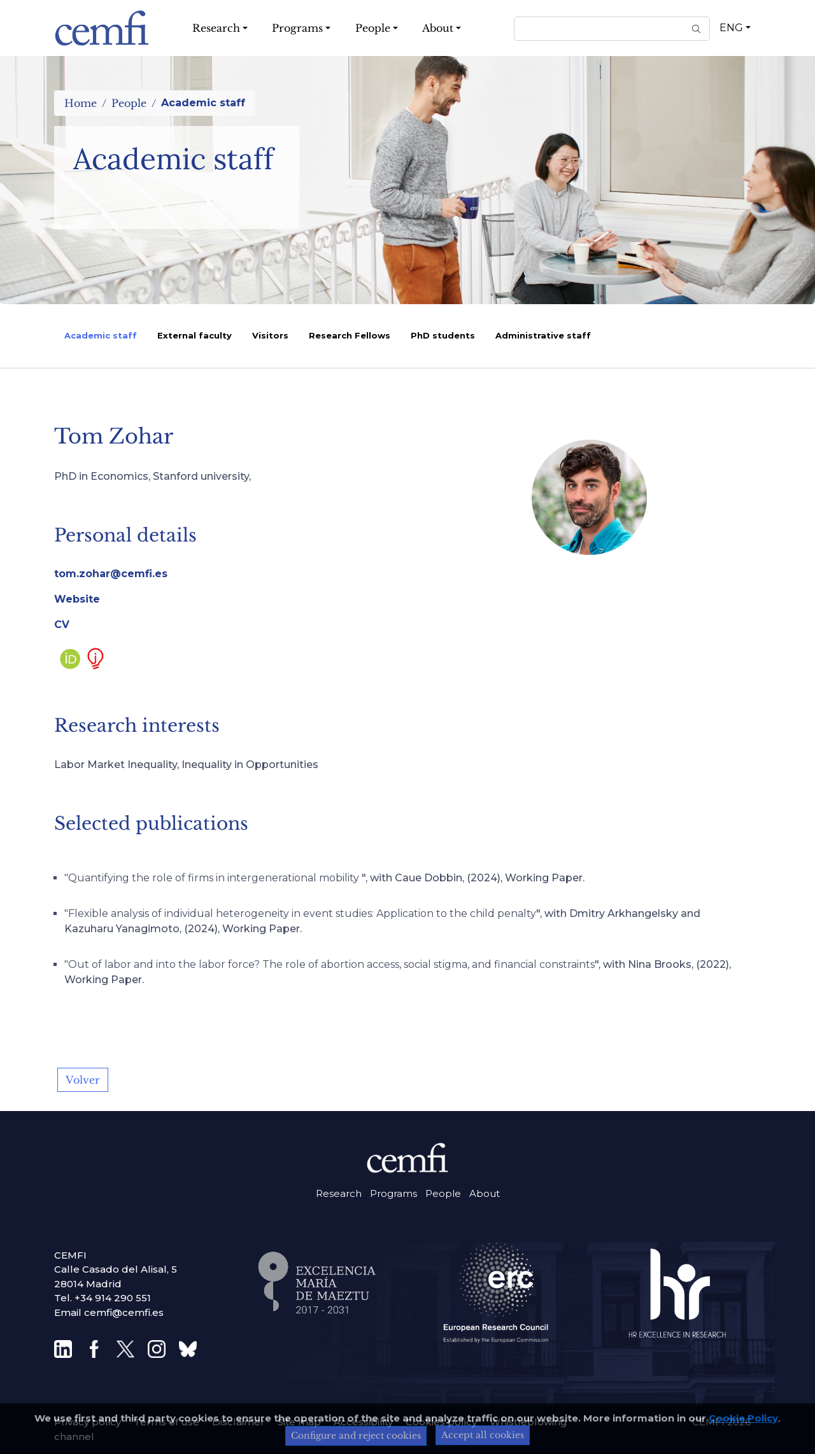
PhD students (443, 335)
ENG (731, 28)
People (128, 103)
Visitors (270, 335)
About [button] (437, 28)
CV (61, 625)
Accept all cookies (482, 1435)
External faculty (194, 335)
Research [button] (216, 28)
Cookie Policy (743, 1418)
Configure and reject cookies (356, 1435)
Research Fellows (349, 335)
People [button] (372, 28)
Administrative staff (543, 335)
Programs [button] (297, 28)
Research (339, 1193)
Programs (393, 1193)
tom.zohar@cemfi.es (110, 574)
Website (77, 599)
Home (80, 103)
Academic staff (100, 335)
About (484, 1193)
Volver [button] (83, 1079)
